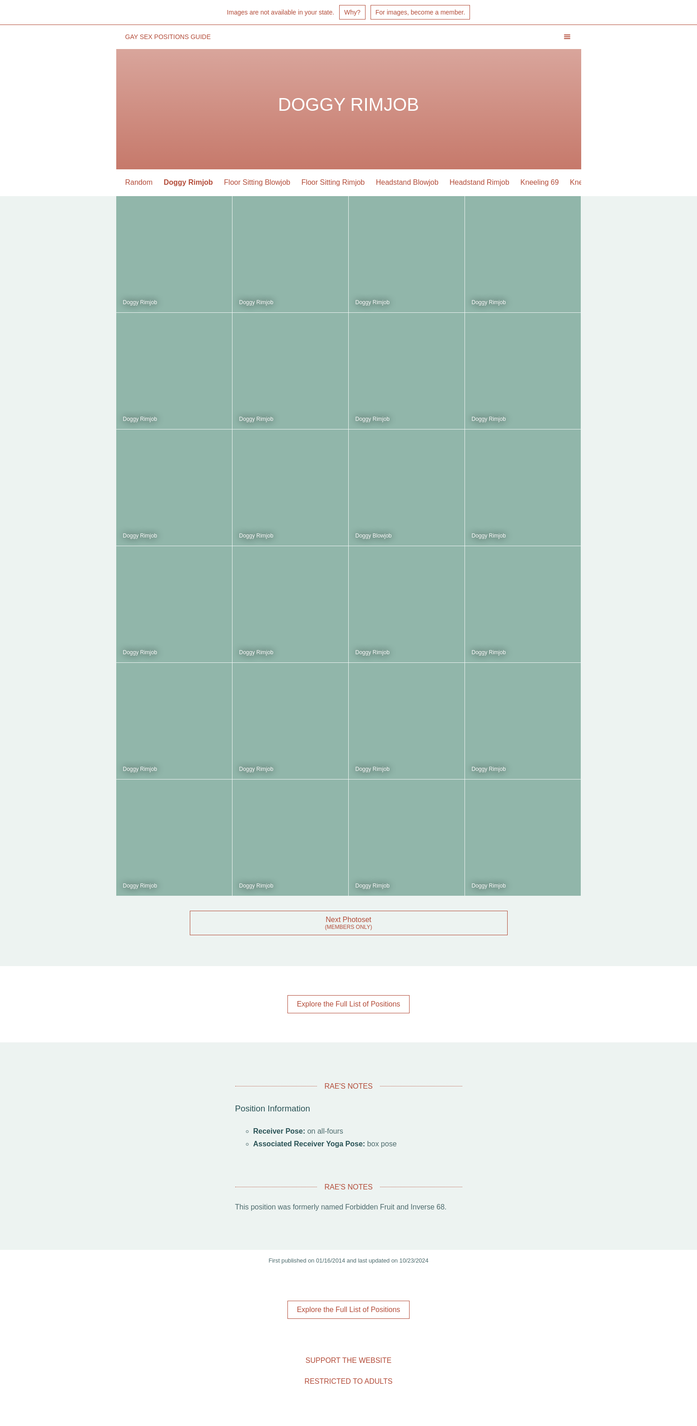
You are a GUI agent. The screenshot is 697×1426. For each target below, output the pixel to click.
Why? (352, 12)
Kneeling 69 (539, 182)
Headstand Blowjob (407, 182)
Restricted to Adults (349, 1381)
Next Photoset (348, 919)
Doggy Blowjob (374, 536)
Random (139, 182)
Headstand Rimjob (479, 182)
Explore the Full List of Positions (348, 1004)
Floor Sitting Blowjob (257, 182)
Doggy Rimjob (188, 182)
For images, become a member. (420, 12)
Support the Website (348, 1360)
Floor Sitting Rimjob (333, 182)
